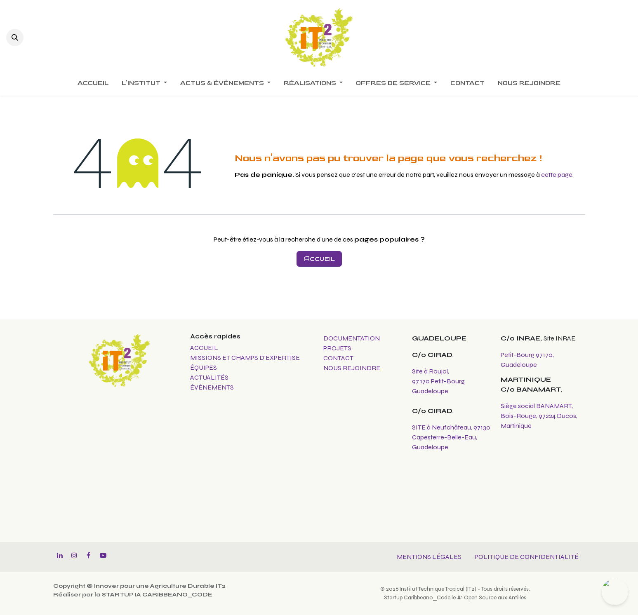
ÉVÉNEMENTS (212, 387)
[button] (15, 37)
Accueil (319, 259)
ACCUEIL (204, 348)
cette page (556, 174)
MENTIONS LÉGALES (429, 557)
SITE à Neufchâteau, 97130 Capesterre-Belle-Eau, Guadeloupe (451, 437)
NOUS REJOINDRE (351, 368)
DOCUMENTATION (351, 338)
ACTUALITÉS (209, 377)
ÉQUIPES (204, 367)
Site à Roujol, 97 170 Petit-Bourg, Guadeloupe (439, 381)
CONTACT (338, 358)
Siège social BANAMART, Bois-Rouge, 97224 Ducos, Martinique (539, 416)
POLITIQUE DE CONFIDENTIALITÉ (527, 557)
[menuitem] (93, 83)
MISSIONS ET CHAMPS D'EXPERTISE (245, 357)
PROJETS (337, 348)
